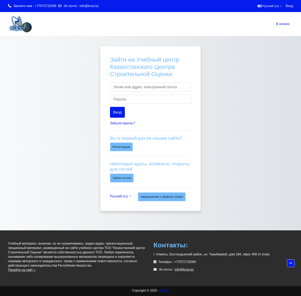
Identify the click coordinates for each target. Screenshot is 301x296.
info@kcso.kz (89, 6)
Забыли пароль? (122, 123)
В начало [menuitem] (283, 24)
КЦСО (164, 290)
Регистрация (121, 147)
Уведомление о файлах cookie (161, 196)
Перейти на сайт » (22, 270)
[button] (269, 6)
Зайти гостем (122, 178)
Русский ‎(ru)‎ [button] (119, 196)
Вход (289, 6)
